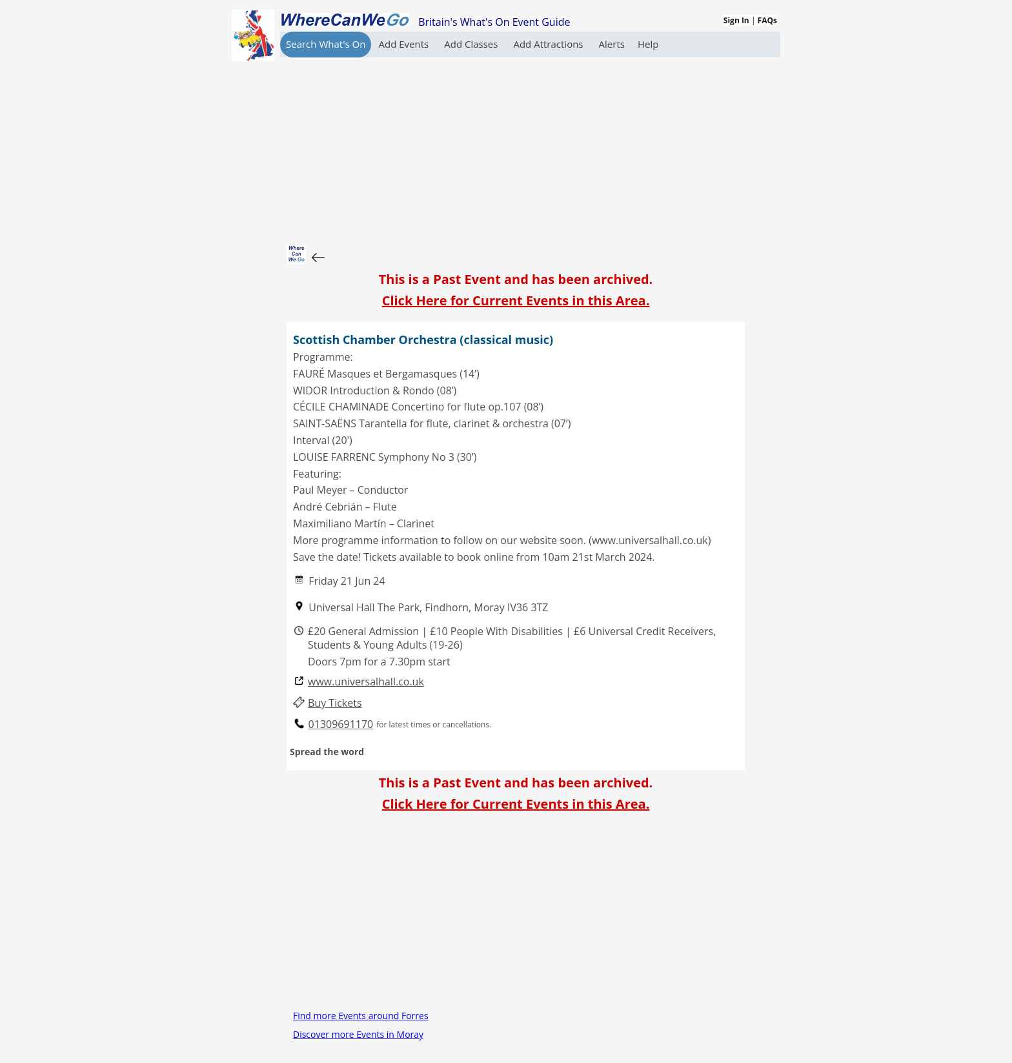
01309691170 (341, 724)
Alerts (612, 43)
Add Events (404, 43)
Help (648, 43)
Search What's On (325, 43)
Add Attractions (549, 43)
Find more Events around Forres (361, 1015)
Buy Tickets (335, 703)
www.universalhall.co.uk (366, 682)
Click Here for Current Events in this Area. (516, 300)
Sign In (736, 20)
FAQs (767, 20)
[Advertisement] (516, 147)
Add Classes (472, 43)
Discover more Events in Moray (358, 1034)
